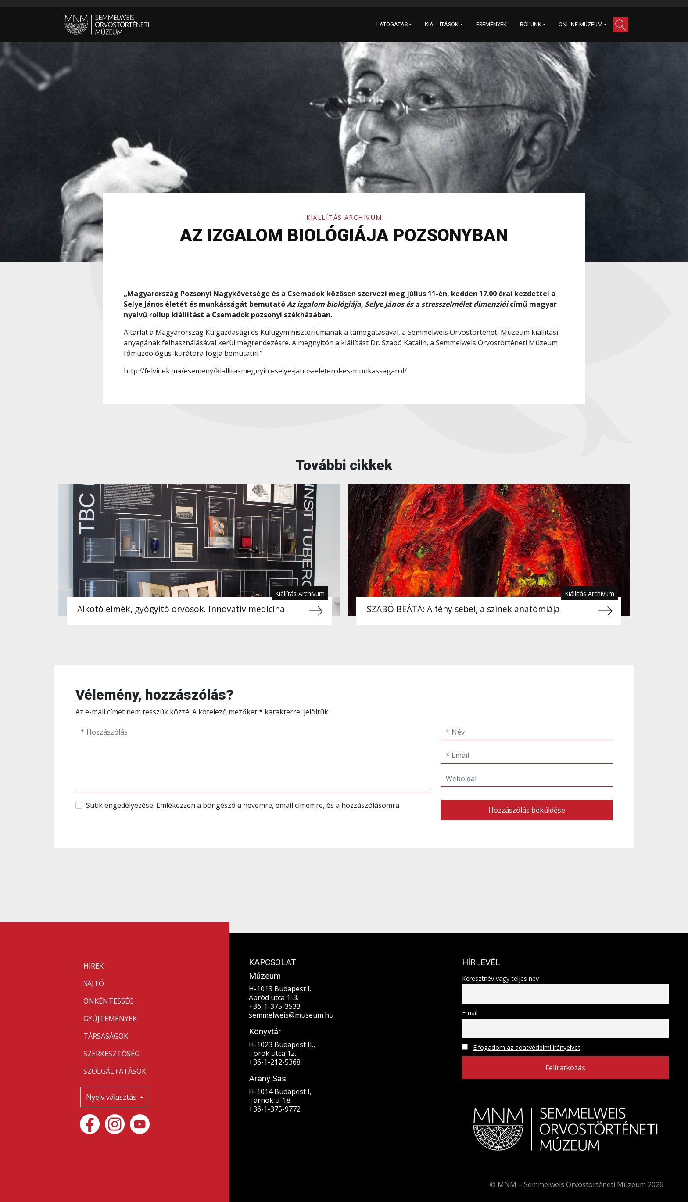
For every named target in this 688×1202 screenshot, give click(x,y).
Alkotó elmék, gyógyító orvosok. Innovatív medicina (181, 609)
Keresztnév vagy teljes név (500, 978)
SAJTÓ (93, 983)
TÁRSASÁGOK (105, 1036)
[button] (620, 24)
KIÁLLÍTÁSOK (442, 24)
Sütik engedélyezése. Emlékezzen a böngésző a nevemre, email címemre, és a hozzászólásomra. (243, 805)
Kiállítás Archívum (344, 217)
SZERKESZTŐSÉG (111, 1053)
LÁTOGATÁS (392, 24)
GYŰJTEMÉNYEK (110, 1018)
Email (469, 1012)
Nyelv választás (112, 1097)
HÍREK (93, 966)
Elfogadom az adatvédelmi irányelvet (526, 1047)
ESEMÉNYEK (491, 24)
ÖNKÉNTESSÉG (108, 1001)
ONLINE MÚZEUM (580, 24)
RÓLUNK (530, 24)
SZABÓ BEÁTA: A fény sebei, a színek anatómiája (463, 609)
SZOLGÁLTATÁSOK (114, 1071)
